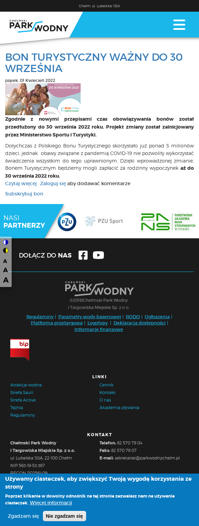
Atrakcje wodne (26, 384)
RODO (133, 317)
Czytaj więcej (21, 183)
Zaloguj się (53, 183)
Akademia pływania (119, 407)
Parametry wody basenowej (89, 317)
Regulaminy (40, 317)
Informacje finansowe (98, 329)
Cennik (107, 384)
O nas (105, 400)
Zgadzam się (23, 518)
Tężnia (16, 407)
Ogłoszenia (157, 317)
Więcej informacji (51, 505)
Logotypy (97, 323)
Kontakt (108, 392)
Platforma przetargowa (57, 323)
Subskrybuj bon (24, 194)
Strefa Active (23, 400)
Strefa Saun (21, 392)
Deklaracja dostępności (140, 323)
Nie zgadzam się (64, 518)
